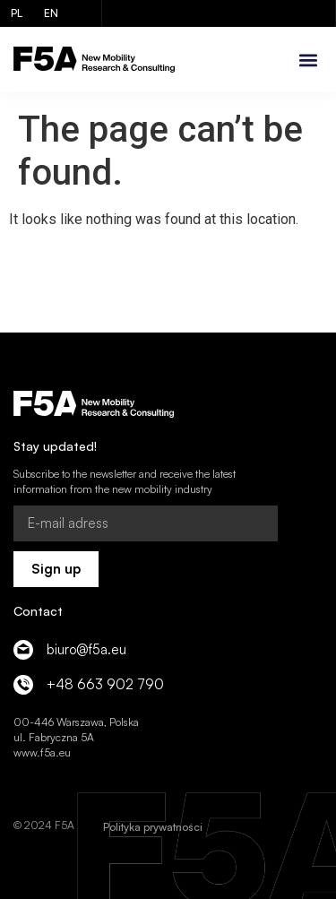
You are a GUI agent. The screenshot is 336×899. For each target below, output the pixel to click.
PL (16, 13)
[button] (308, 59)
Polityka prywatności (152, 827)
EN (51, 13)
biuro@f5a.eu (86, 649)
